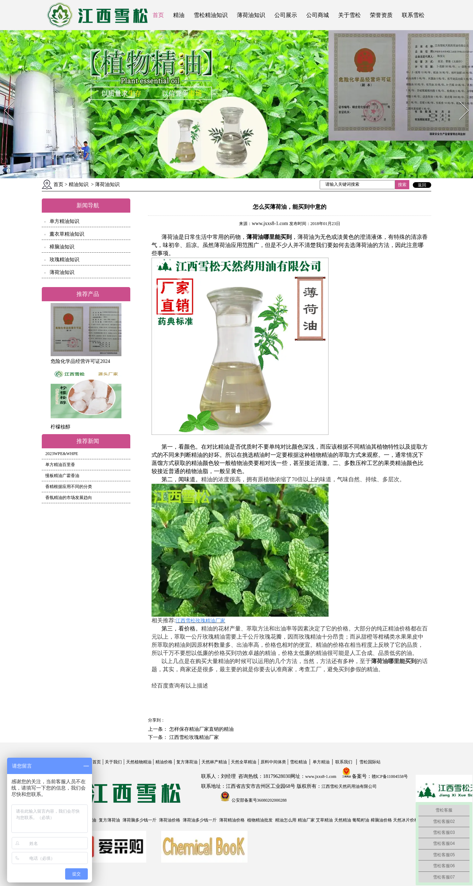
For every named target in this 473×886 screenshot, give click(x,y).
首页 (158, 15)
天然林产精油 (214, 761)
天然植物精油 (139, 761)
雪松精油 (298, 761)
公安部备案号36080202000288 (258, 800)
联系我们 (343, 761)
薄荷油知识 (251, 15)
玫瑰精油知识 (64, 259)
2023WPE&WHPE (61, 453)
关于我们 (113, 761)
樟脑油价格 (381, 820)
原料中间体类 (273, 761)
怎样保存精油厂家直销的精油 (201, 729)
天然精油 (342, 820)
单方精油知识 (64, 221)
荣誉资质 (381, 15)
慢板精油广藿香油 (62, 475)
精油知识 (79, 184)
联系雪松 (413, 15)
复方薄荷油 (187, 761)
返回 (422, 185)
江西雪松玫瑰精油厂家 (193, 737)
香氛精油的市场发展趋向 (68, 497)
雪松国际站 (370, 761)
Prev (4, 99)
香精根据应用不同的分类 (68, 486)
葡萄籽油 (360, 820)
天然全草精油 (243, 761)
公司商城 (317, 15)
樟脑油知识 (62, 246)
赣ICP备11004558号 (390, 776)
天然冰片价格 (405, 820)
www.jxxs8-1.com (270, 223)
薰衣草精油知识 (67, 234)
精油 (178, 15)
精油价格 (163, 761)
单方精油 (321, 761)
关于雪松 (349, 15)
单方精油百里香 (60, 464)
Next (460, 99)
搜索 (402, 184)
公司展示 (285, 15)
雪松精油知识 (211, 15)
